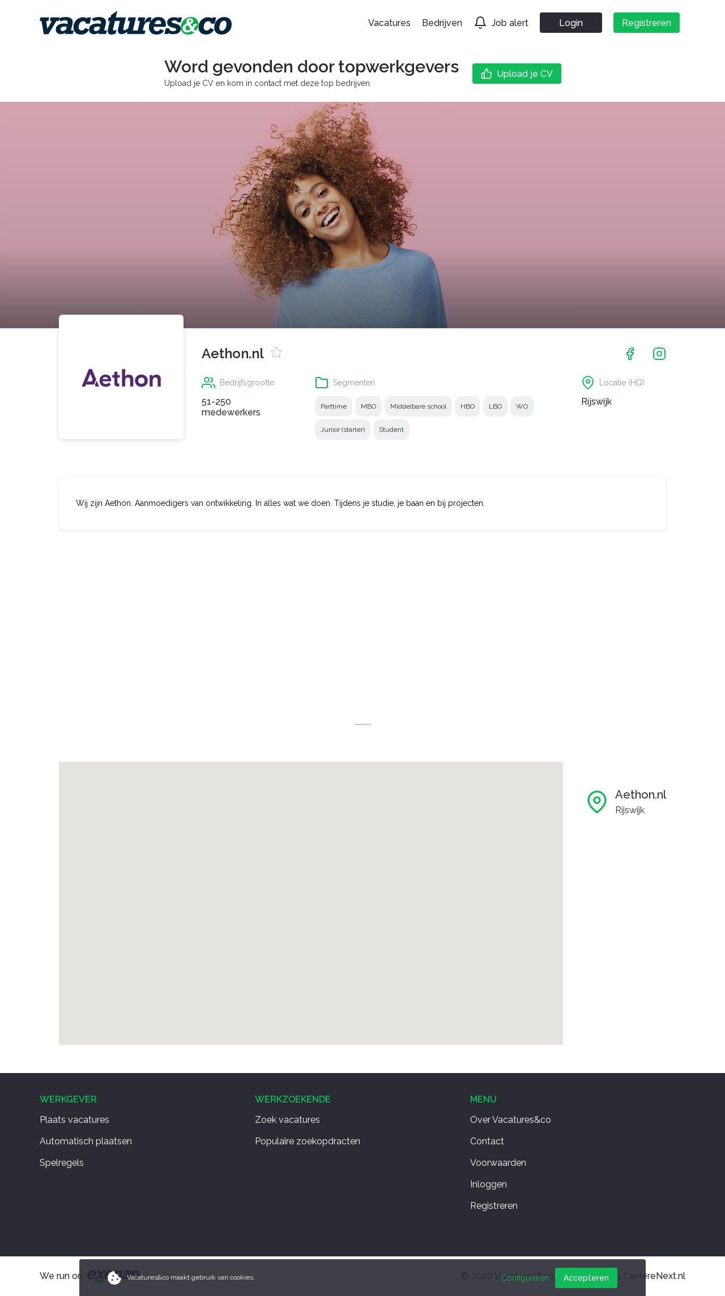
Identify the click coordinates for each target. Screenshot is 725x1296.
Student (391, 430)
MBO (368, 406)
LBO (495, 406)
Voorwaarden (498, 1162)
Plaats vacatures (74, 1119)
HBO (467, 406)
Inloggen (488, 1184)
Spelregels (62, 1162)
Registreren (494, 1205)
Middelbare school (418, 406)
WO (522, 406)
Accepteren (586, 1277)
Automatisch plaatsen (86, 1141)
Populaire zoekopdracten (307, 1141)
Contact (487, 1141)
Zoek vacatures (287, 1119)
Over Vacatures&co (510, 1119)
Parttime (334, 406)
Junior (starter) (343, 430)
